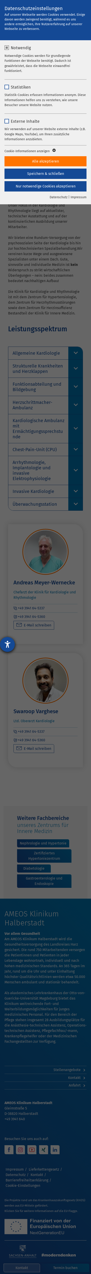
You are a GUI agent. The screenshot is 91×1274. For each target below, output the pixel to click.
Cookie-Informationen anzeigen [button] (29, 151)
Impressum (79, 197)
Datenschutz (58, 197)
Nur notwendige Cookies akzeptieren (45, 186)
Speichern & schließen (45, 174)
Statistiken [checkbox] (21, 87)
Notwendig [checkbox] (21, 47)
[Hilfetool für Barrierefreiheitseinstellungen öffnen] (7, 644)
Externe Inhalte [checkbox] (25, 121)
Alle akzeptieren (45, 161)
